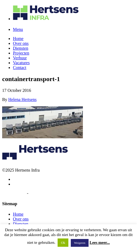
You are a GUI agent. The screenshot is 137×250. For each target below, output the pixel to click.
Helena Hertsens (22, 99)
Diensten (20, 48)
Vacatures (21, 62)
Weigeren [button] (79, 242)
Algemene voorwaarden (49, 193)
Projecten (21, 53)
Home (18, 38)
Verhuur (20, 58)
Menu (18, 29)
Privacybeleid (14, 193)
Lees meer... (100, 242)
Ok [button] (63, 243)
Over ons (21, 43)
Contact (19, 67)
